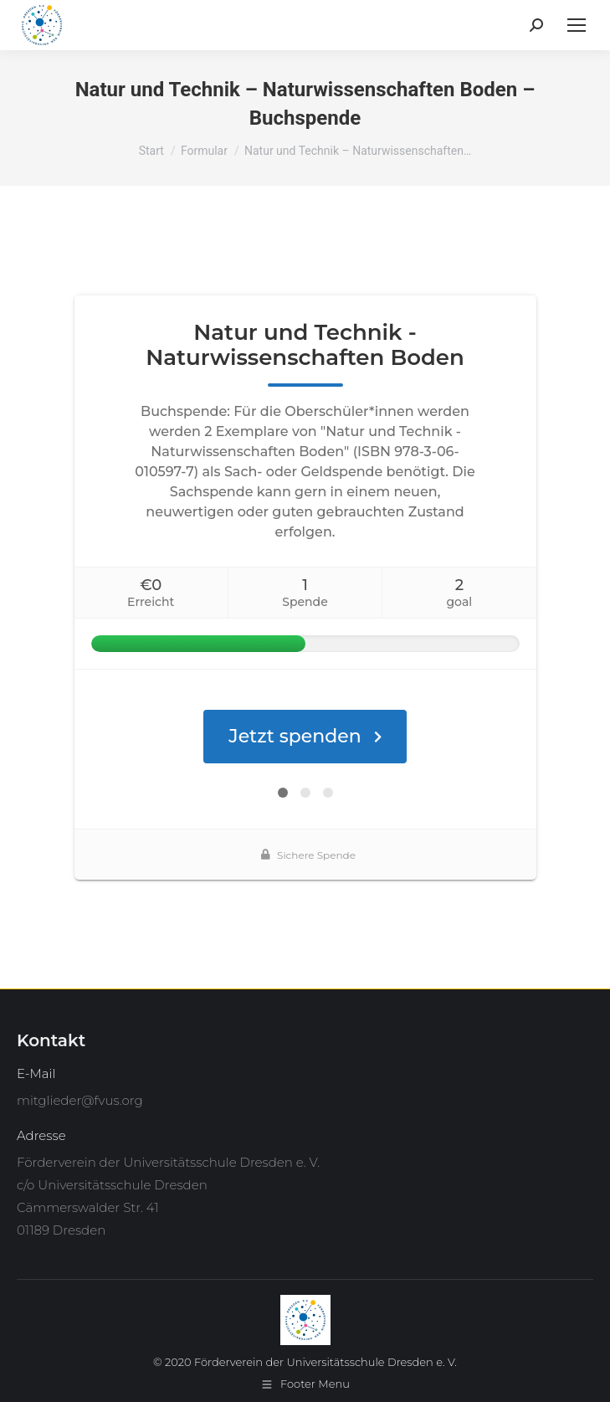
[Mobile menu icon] (576, 25)
